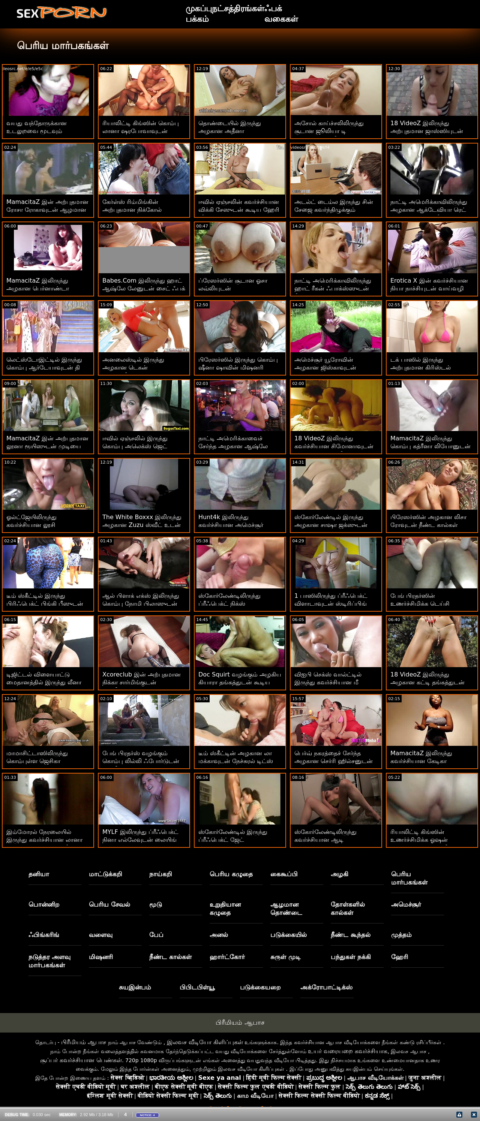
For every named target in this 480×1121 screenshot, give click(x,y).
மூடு (155, 904)
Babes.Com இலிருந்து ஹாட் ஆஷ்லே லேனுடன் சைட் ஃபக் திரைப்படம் (143, 288)
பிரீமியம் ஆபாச (240, 1022)
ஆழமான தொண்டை (286, 908)
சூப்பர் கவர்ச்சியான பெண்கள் (81, 1060)
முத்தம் (401, 934)
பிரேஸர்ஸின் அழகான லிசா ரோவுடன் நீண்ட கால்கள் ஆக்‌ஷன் (428, 524)
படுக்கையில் (288, 934)
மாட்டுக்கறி (105, 874)
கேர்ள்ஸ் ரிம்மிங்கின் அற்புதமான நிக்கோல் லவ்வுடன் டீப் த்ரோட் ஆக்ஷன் (143, 209)
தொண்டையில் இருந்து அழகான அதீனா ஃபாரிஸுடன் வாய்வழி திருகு (239, 131)
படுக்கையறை (260, 987)
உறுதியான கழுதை (225, 908)
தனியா (38, 874)
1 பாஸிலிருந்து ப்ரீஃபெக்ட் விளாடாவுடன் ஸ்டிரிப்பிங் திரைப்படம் (331, 603)
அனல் (219, 934)
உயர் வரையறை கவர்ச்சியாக (347, 1051)
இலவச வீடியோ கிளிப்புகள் (205, 1042)
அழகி (339, 874)
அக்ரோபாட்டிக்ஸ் (326, 987)
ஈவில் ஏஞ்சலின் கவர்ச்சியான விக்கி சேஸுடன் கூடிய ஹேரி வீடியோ (238, 209)
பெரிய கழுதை (231, 874)
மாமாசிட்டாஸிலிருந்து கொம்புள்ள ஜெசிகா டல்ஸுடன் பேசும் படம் (39, 761)
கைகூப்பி (284, 874)
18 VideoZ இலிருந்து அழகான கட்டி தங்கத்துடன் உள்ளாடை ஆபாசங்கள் (427, 682)
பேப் (156, 934)
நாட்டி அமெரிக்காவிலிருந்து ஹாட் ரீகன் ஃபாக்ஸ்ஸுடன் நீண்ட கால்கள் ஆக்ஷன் (332, 288)
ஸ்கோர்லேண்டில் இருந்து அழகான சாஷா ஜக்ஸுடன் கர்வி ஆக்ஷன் (331, 524)
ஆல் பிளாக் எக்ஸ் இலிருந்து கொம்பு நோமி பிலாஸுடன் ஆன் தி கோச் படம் (140, 603)
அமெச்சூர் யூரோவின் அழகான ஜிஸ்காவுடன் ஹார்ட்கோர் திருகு (325, 367)
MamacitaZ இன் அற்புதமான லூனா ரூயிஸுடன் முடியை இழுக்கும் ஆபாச (47, 446)
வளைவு (100, 934)
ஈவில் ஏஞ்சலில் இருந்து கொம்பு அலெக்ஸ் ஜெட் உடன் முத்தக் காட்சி (135, 446)
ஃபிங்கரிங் (43, 934)
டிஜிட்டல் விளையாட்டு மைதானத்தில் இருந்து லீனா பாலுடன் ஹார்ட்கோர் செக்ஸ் (45, 682)
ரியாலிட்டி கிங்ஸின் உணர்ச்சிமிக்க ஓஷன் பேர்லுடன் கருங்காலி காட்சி (428, 839)
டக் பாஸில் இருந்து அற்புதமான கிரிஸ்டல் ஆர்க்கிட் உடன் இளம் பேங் (428, 367)
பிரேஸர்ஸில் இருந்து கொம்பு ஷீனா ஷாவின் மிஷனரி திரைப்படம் (238, 367)
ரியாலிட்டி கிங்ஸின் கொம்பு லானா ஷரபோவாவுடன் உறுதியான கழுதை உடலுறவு (142, 131)
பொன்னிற (44, 904)
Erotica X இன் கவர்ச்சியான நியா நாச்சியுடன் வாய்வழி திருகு (429, 288)
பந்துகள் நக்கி (351, 957)
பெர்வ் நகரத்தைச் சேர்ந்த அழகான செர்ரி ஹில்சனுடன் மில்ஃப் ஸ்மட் (333, 761)
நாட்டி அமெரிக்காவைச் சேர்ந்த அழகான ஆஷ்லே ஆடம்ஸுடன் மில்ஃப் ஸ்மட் (237, 446)
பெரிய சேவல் (109, 904)
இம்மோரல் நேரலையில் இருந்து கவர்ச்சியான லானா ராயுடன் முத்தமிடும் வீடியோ (46, 839)
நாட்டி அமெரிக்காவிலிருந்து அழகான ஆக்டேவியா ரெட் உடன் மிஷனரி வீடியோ (428, 209)
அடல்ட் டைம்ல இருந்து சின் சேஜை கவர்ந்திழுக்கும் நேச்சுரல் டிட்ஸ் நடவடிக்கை (333, 209)
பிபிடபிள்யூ (197, 987)
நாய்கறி (160, 874)
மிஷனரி (101, 957)
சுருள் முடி (285, 957)
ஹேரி (399, 957)
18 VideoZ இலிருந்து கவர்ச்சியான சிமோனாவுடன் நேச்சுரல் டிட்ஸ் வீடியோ (334, 446)
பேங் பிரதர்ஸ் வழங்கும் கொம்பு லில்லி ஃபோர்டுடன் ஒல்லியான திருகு (140, 761)
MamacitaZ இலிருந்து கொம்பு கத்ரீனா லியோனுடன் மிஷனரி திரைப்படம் (430, 446)
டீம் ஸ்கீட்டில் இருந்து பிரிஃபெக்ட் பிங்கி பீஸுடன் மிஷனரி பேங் (44, 603)
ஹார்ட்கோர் (227, 957)
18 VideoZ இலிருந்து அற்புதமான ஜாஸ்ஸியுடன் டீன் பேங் (426, 131)
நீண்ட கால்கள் (170, 957)
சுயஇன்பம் (135, 987)
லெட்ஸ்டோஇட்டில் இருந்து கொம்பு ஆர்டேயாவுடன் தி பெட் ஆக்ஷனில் (44, 367)
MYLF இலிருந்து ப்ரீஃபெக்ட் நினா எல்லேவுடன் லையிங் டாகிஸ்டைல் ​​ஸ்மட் (140, 839)
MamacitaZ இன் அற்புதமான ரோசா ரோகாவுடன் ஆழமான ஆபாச (47, 209)
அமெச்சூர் (406, 904)
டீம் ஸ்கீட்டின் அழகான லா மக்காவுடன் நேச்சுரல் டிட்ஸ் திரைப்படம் (235, 761)
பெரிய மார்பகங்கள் (409, 878)
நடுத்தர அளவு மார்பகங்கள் (49, 961)
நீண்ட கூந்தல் (350, 934)
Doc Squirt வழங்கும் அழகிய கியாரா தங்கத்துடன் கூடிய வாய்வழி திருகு (239, 682)
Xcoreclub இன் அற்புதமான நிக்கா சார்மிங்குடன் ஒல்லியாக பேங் (141, 682)
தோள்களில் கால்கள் (348, 908)
